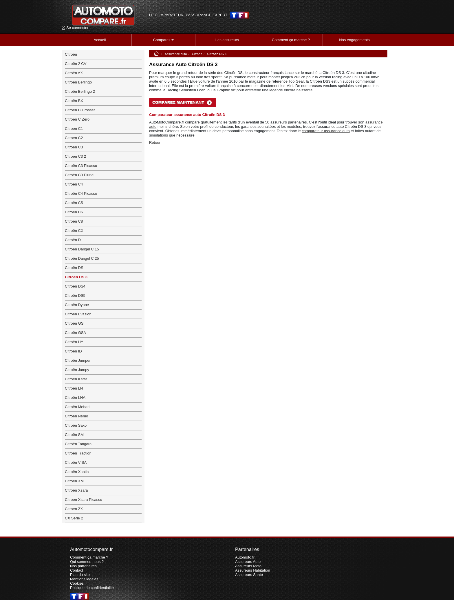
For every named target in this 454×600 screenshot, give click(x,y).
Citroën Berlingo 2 (80, 91)
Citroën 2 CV (75, 63)
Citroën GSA (75, 332)
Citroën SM (74, 434)
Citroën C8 (74, 221)
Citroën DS (74, 268)
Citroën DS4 (75, 286)
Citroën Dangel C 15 (82, 249)
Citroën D (73, 240)
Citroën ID (73, 351)
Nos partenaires (83, 566)
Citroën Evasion (78, 314)
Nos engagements (354, 40)
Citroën (197, 54)
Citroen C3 (74, 147)
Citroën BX (74, 101)
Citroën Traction (78, 453)
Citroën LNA (75, 397)
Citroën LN (74, 388)
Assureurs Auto (248, 561)
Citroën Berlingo (78, 82)
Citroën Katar (76, 379)
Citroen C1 (74, 128)
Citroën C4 (74, 184)
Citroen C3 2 (75, 156)
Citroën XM (74, 481)
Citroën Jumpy (77, 370)
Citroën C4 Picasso (81, 193)
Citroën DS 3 (76, 277)
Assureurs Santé (249, 574)
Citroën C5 (74, 203)
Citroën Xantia (77, 472)
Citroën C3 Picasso (81, 165)
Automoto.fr (245, 557)
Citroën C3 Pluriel (79, 175)
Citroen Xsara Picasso (83, 499)
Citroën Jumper (78, 360)
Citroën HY (74, 342)
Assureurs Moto (248, 566)
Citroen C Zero (77, 119)
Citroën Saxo (76, 425)
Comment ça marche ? (291, 40)
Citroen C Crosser (80, 110)
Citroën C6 (74, 212)
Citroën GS (74, 323)
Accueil (100, 40)
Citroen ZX (74, 509)
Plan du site (80, 574)
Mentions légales (84, 579)
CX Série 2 (74, 518)
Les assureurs (227, 40)
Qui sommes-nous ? (87, 561)
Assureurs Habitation (252, 570)
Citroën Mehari (77, 407)
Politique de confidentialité (92, 588)
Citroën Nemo (76, 416)
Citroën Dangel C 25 (82, 258)
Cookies (77, 583)
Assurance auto (176, 54)
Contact (76, 570)
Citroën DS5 (75, 295)
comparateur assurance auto (325, 131)
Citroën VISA (76, 462)
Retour (154, 142)
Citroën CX (74, 230)
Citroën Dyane (77, 305)
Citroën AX (74, 73)
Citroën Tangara (78, 444)
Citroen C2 (74, 138)
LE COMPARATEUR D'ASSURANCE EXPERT (188, 15)
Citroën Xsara (76, 490)
